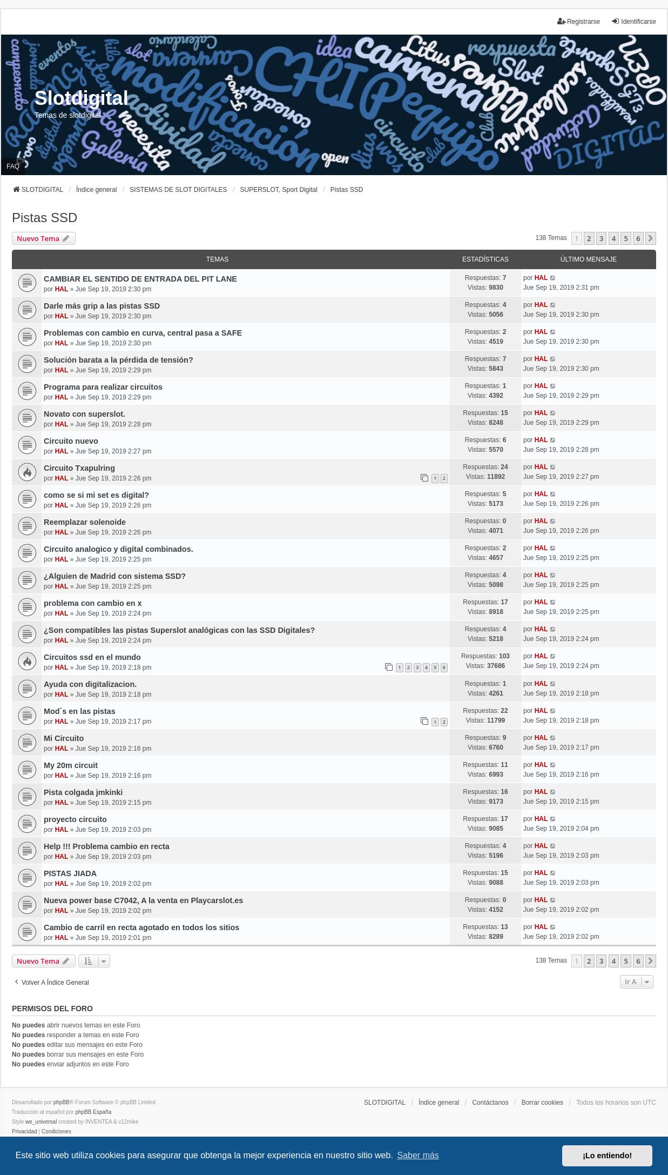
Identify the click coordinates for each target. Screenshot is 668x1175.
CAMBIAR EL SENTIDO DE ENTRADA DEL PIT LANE (140, 279)
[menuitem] (24, 1132)
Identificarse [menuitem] (633, 21)
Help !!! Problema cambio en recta (107, 846)
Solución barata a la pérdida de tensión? (118, 360)
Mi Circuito (64, 738)
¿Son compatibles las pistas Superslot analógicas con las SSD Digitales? (179, 630)
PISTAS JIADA (70, 873)
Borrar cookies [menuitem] (542, 1102)
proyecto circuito (75, 819)
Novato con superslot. (84, 414)
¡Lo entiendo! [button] (607, 1155)
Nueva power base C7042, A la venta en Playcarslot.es (143, 900)
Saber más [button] (418, 1155)
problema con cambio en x (93, 603)
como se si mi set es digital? (96, 495)
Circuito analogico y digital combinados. (118, 549)
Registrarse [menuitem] (578, 21)
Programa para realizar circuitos (103, 387)
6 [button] (638, 238)
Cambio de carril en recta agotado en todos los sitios (141, 927)
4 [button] (614, 238)
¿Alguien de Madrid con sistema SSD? (115, 576)
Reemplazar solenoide (85, 522)
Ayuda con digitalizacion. (90, 684)
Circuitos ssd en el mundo (92, 657)
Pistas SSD (44, 217)
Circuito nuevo (71, 441)
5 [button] (625, 238)
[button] (650, 238)
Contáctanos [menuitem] (490, 1102)
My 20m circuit (71, 765)
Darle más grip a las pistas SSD (102, 306)
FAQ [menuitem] (12, 166)
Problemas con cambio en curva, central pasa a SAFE (143, 333)
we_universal (41, 1122)
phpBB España (93, 1112)
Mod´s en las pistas (80, 711)
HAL (62, 289)
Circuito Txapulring (79, 468)
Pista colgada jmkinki (83, 792)
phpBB (61, 1102)
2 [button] (589, 238)
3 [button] (601, 238)
